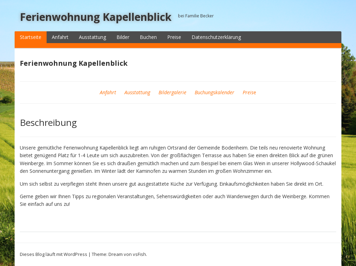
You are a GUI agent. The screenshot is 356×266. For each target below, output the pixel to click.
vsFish (139, 254)
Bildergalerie (172, 92)
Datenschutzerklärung (216, 37)
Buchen (148, 37)
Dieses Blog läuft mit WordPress (53, 254)
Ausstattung (92, 37)
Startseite (30, 37)
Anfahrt (60, 37)
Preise (174, 37)
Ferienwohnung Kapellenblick (95, 17)
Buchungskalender (214, 92)
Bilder (122, 37)
